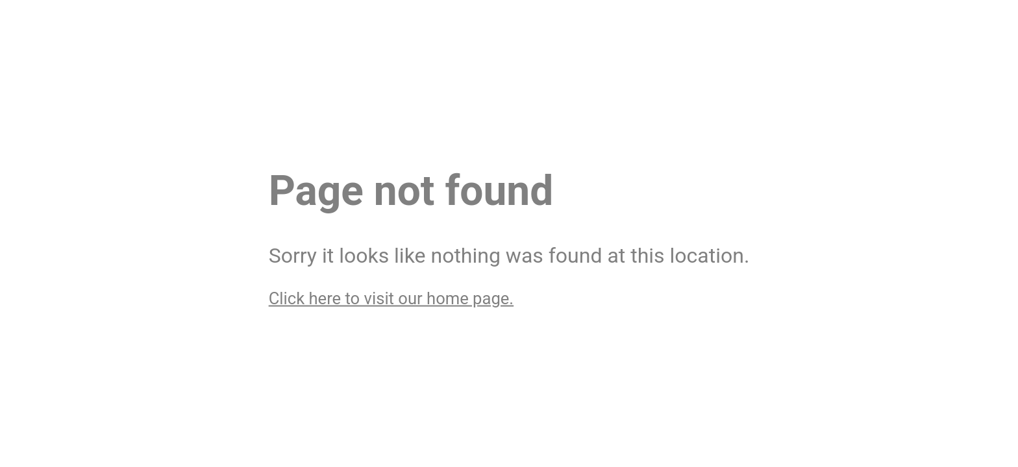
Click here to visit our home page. (391, 297)
